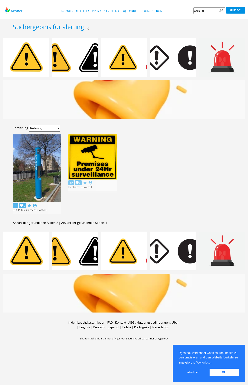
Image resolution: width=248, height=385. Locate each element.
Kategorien (67, 11)
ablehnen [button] (193, 372)
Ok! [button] (224, 372)
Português (141, 327)
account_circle (35, 205)
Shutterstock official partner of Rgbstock (102, 338)
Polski (126, 327)
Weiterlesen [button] (204, 362)
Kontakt (133, 11)
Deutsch (99, 327)
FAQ (124, 11)
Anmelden (236, 10)
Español (113, 327)
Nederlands (160, 327)
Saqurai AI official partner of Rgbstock (147, 338)
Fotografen (147, 11)
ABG (131, 322)
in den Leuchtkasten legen (86, 322)
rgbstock (13, 10)
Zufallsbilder (111, 11)
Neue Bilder (82, 11)
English (84, 327)
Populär (96, 11)
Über (175, 322)
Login (159, 11)
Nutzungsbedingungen (153, 322)
